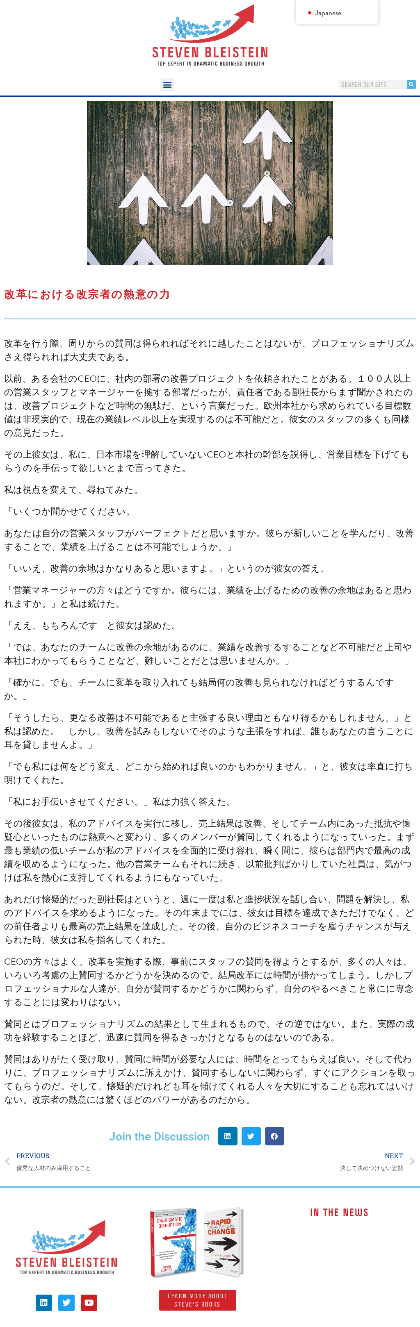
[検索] (411, 84)
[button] (167, 84)
